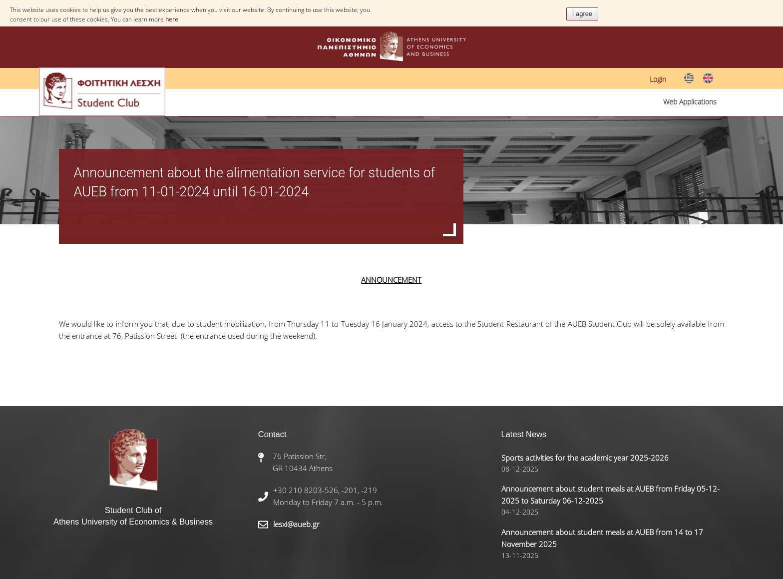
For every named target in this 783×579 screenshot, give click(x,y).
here (171, 19)
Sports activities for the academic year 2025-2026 (585, 458)
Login (658, 79)
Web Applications (690, 101)
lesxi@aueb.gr (296, 524)
